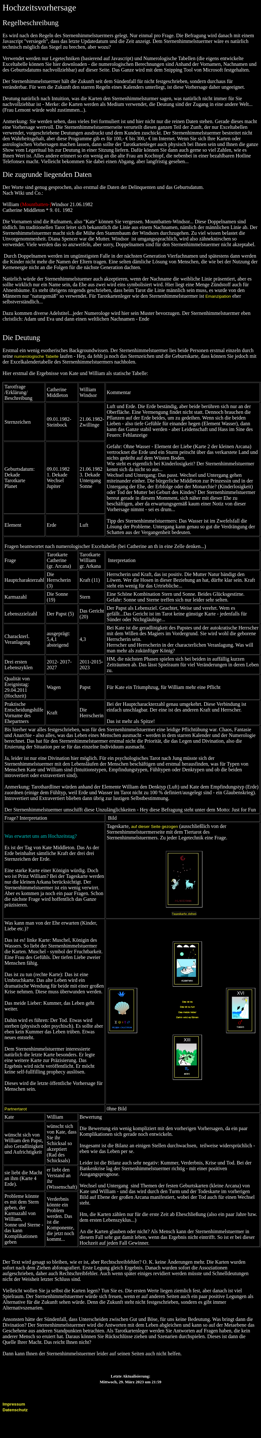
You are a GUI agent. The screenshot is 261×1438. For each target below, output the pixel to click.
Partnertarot (15, 1109)
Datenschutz (15, 1409)
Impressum (14, 1404)
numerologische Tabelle (36, 356)
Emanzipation (218, 296)
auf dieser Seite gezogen (154, 826)
